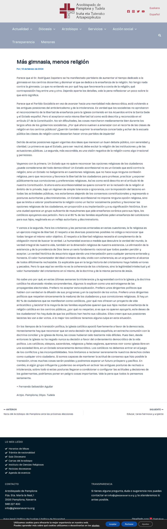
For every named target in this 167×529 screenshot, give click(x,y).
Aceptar (106, 522)
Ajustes (146, 522)
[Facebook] (128, 11)
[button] (159, 36)
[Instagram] (133, 11)
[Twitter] (138, 11)
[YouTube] (143, 11)
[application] (30, 29)
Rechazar (126, 522)
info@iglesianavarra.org (123, 495)
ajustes (15, 525)
